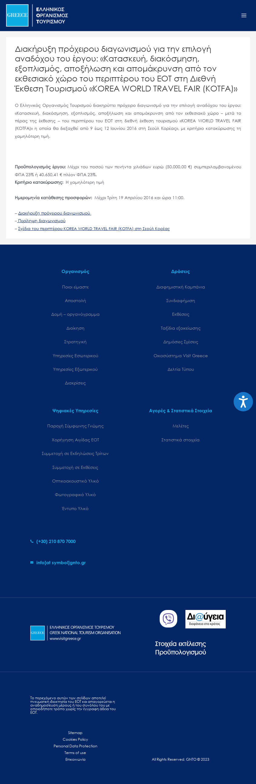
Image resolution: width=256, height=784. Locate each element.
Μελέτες (181, 426)
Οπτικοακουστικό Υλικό (75, 481)
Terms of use (75, 752)
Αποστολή (75, 300)
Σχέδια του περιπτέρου (94, 228)
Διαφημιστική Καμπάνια (180, 287)
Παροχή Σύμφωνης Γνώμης (75, 426)
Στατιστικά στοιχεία (180, 440)
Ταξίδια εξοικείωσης (181, 328)
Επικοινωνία (75, 759)
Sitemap (75, 732)
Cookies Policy (75, 739)
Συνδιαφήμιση (180, 300)
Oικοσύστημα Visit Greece (181, 355)
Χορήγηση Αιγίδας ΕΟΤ (75, 440)
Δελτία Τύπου (181, 369)
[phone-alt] (52, 541)
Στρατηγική (75, 341)
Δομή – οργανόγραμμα (75, 314)
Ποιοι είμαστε (75, 287)
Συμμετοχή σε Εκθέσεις (75, 467)
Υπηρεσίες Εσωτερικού (75, 355)
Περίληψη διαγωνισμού (41, 220)
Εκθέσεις (180, 314)
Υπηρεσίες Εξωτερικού (75, 369)
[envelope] (58, 562)
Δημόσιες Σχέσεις (180, 341)
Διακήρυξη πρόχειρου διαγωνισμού (54, 213)
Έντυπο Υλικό (75, 508)
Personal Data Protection (75, 746)
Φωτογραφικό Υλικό (75, 494)
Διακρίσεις (75, 383)
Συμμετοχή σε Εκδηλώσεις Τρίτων (75, 453)
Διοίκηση (75, 328)
